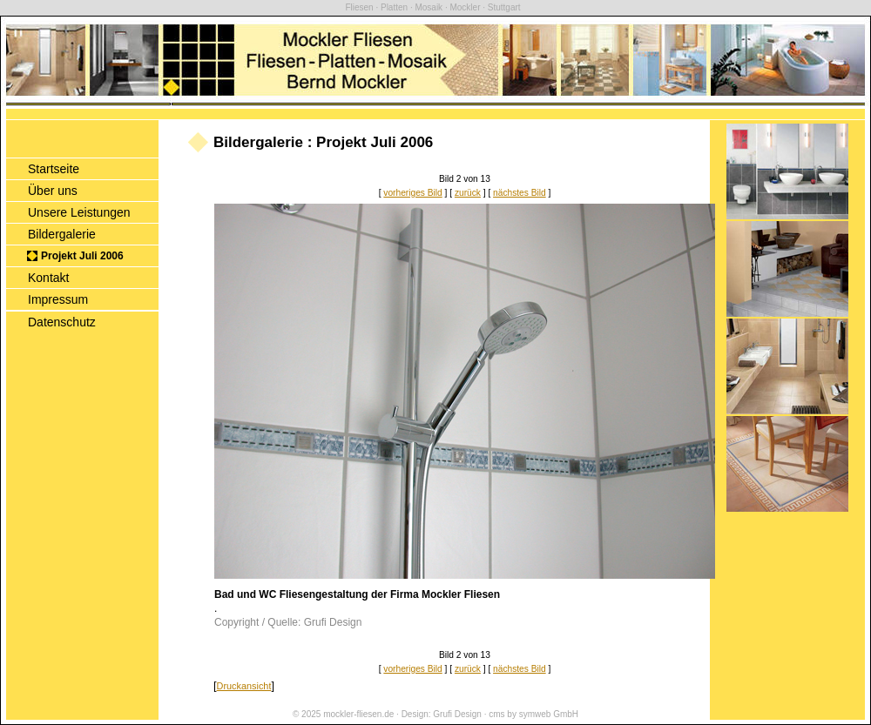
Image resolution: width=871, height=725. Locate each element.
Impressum (58, 299)
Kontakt (48, 278)
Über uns (53, 191)
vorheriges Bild (412, 193)
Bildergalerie (62, 234)
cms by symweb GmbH (533, 714)
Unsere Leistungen (79, 212)
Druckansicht (244, 686)
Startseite (53, 169)
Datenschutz (62, 322)
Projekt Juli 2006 (82, 256)
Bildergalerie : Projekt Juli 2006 (323, 142)
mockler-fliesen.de (358, 714)
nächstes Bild (519, 193)
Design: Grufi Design (442, 714)
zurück (468, 193)
